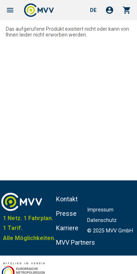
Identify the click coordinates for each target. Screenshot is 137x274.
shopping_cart (127, 10)
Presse (66, 213)
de (93, 10)
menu (10, 10)
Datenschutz (102, 220)
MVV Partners (75, 242)
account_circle (109, 10)
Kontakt (67, 199)
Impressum (100, 210)
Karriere (67, 228)
